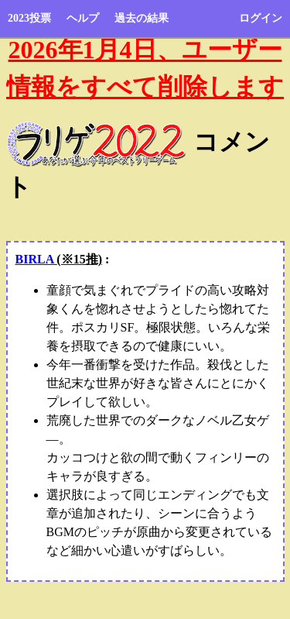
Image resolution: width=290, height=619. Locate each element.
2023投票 (29, 18)
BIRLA (58, 259)
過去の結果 (141, 18)
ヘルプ (83, 18)
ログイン (260, 18)
